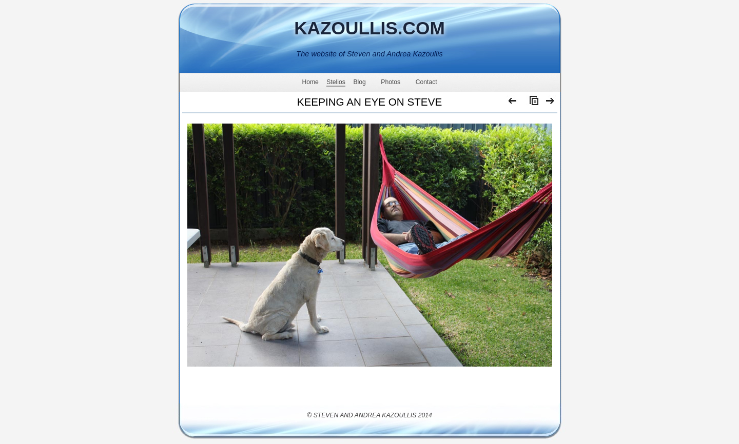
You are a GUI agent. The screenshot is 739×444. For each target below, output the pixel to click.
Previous (513, 103)
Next (550, 103)
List (531, 103)
